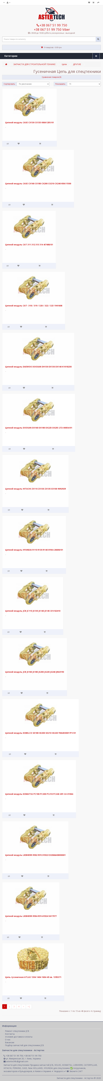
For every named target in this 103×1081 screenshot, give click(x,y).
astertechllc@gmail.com (16, 1061)
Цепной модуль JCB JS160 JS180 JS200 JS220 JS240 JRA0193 (34, 672)
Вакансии (9, 1042)
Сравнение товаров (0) (51, 77)
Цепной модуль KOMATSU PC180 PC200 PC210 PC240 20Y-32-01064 (39, 794)
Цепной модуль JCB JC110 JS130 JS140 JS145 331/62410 (32, 610)
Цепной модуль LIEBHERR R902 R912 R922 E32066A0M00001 (35, 855)
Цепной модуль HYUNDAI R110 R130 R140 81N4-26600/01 (34, 549)
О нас (7, 1039)
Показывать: (60, 84)
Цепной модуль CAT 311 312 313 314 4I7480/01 (29, 244)
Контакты (10, 1034)
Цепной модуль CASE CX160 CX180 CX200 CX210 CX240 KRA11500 (38, 183)
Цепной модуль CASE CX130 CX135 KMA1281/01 (29, 122)
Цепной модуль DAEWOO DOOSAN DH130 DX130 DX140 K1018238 (38, 366)
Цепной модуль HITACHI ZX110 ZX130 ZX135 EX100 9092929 (35, 488)
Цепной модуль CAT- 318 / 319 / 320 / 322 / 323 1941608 (33, 305)
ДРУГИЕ (77, 64)
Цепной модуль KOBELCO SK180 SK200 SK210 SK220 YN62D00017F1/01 (40, 733)
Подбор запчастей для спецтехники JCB (24, 1045)
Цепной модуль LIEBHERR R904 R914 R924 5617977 (31, 916)
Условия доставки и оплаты (18, 1036)
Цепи (64, 64)
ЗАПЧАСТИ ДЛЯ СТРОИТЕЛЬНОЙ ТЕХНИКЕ (34, 64)
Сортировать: (9, 84)
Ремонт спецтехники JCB (17, 1031)
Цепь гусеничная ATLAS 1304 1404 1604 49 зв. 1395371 (33, 977)
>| (29, 1006)
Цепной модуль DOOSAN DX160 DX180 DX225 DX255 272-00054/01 (38, 427)
